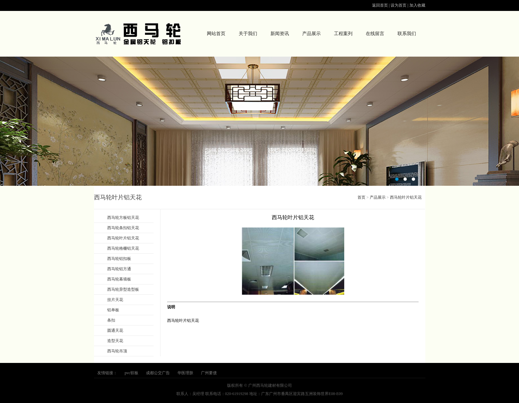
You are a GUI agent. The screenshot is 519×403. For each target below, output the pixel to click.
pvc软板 (131, 373)
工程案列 (343, 33)
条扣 (111, 320)
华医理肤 (185, 373)
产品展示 (311, 33)
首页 (361, 197)
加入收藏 (417, 5)
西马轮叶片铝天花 (123, 238)
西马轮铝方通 (119, 269)
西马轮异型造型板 (123, 289)
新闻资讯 (279, 33)
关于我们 (248, 33)
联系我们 (407, 33)
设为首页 (398, 5)
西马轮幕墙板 (119, 279)
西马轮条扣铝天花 (123, 228)
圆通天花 (115, 330)
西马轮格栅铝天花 (123, 248)
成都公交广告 (158, 373)
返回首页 (380, 5)
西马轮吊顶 (117, 351)
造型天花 (115, 340)
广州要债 (209, 373)
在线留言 (375, 33)
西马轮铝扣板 (119, 258)
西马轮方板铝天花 (123, 217)
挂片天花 (115, 299)
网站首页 (216, 33)
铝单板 (113, 310)
